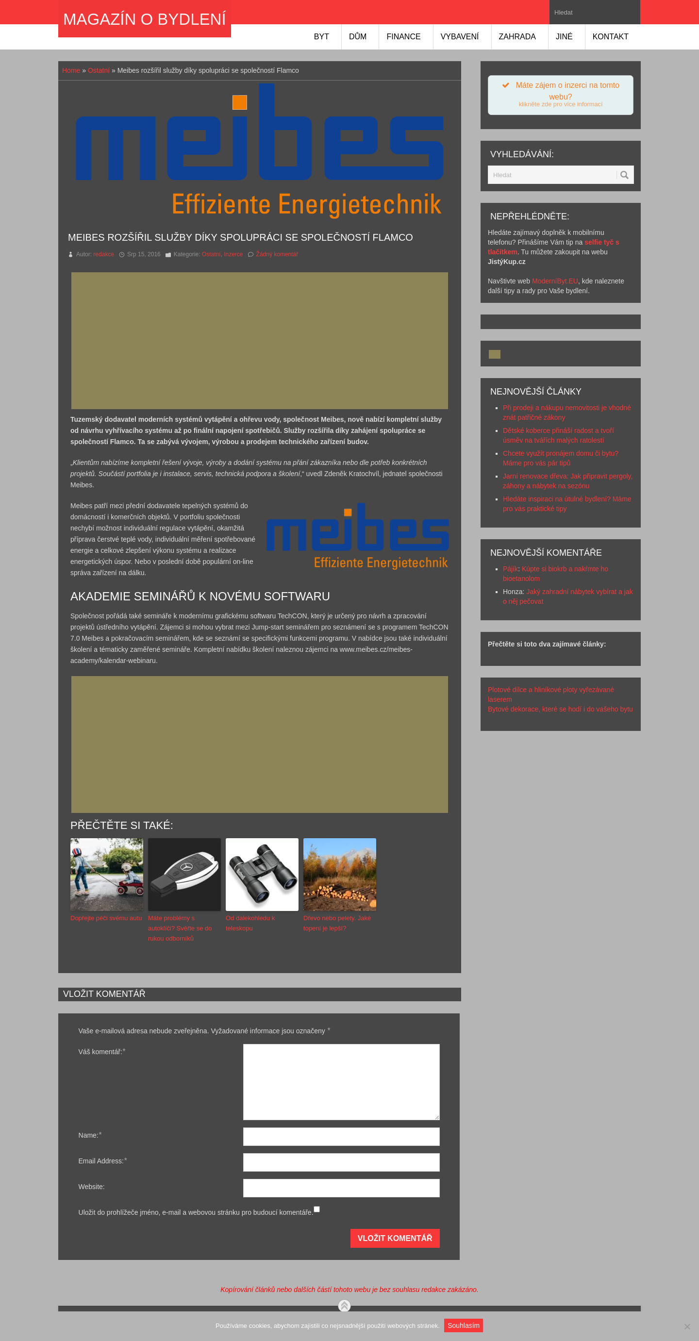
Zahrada (517, 37)
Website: (92, 1187)
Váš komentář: (102, 1051)
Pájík (510, 570)
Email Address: (103, 1161)
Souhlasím (464, 1325)
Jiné (564, 37)
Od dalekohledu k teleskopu (250, 923)
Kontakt (611, 37)
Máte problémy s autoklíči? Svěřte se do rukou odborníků (180, 928)
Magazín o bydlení (144, 19)
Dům (357, 37)
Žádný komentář (277, 254)
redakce (103, 254)
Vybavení (460, 37)
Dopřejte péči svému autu (106, 918)
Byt (321, 37)
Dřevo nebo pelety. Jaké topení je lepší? (337, 923)
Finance (403, 37)
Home (71, 70)
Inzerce (233, 254)
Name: (90, 1135)
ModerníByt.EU (555, 282)
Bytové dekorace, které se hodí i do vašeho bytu (560, 710)
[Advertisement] (262, 341)
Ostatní (99, 70)
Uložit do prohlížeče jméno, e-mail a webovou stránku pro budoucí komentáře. (196, 1212)
